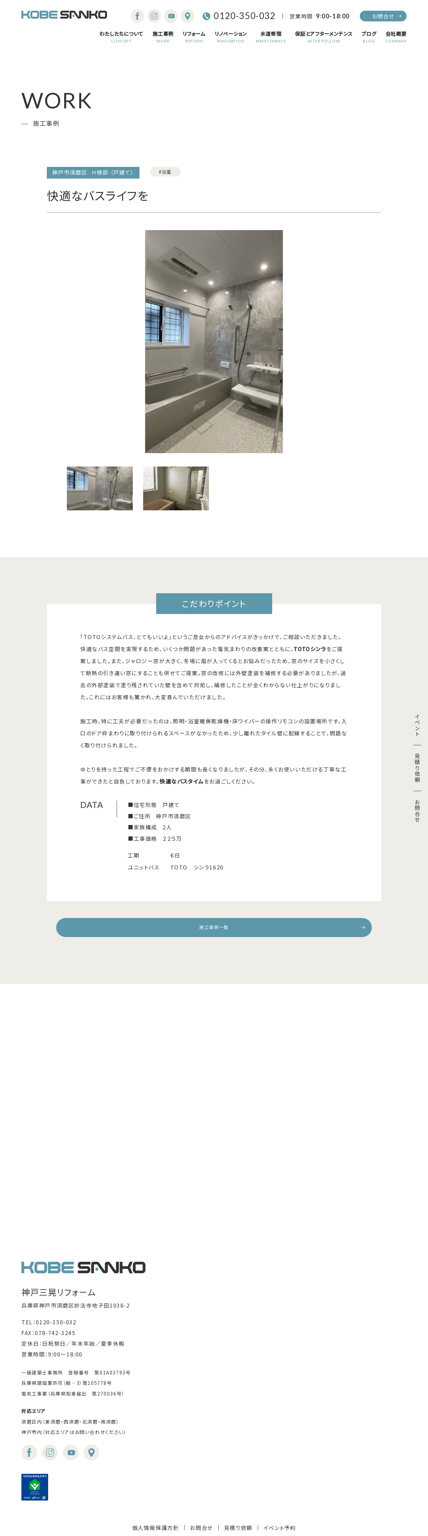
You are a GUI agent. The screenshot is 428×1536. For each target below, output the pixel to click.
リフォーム (194, 37)
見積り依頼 (417, 768)
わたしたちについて (121, 37)
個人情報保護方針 (155, 1499)
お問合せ (383, 16)
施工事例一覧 (214, 929)
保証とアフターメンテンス (323, 37)
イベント (417, 725)
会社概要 (396, 37)
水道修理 (271, 37)
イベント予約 (279, 1499)
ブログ (368, 37)
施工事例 (163, 37)
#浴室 (169, 172)
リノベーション (231, 37)
